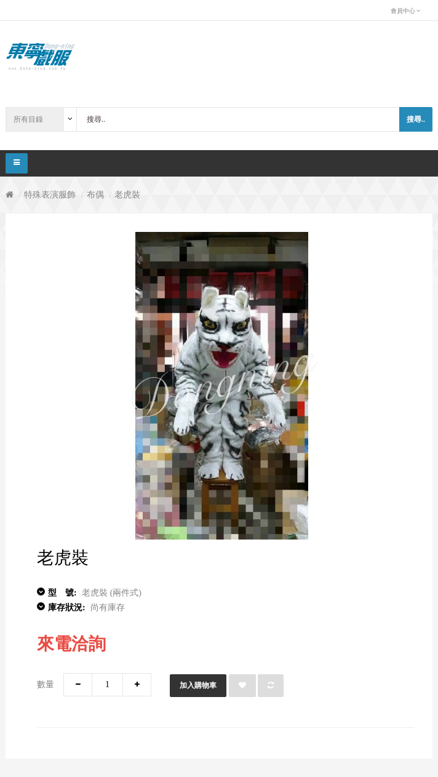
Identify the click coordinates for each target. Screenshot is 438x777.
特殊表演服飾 (50, 194)
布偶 (95, 194)
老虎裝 (127, 194)
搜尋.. (416, 119)
